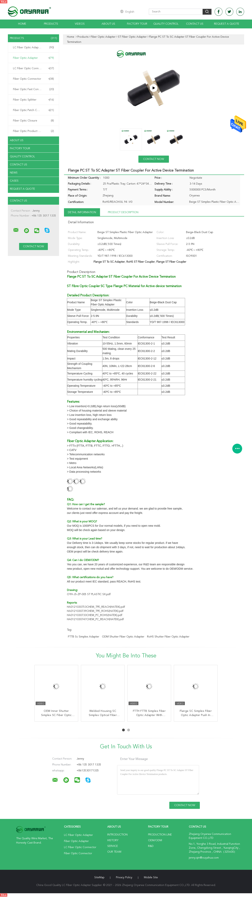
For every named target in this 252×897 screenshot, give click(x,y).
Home (22, 23)
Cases (14, 180)
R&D (151, 846)
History (112, 840)
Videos (80, 23)
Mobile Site (151, 877)
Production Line (160, 834)
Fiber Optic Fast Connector (33, 89)
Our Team (114, 851)
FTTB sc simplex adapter (83, 636)
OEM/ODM (155, 840)
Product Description (123, 212)
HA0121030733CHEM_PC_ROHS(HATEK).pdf (94, 615)
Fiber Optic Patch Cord (33, 110)
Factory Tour (137, 23)
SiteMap (99, 877)
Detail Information (82, 212)
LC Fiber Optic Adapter (33, 47)
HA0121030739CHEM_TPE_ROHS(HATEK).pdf (95, 611)
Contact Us (194, 23)
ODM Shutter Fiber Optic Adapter (123, 636)
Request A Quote (226, 23)
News (14, 172)
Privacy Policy (124, 877)
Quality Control (166, 23)
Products (51, 23)
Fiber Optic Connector (33, 79)
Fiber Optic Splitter (33, 100)
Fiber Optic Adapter (33, 58)
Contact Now (153, 159)
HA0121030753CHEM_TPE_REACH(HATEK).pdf (96, 607)
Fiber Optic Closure (33, 121)
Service (112, 846)
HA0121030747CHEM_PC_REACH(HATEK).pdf (95, 619)
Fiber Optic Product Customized (33, 131)
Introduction (117, 834)
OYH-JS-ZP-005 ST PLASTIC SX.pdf (89, 594)
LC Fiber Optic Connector (33, 68)
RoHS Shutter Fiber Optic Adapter (168, 636)
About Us (108, 23)
